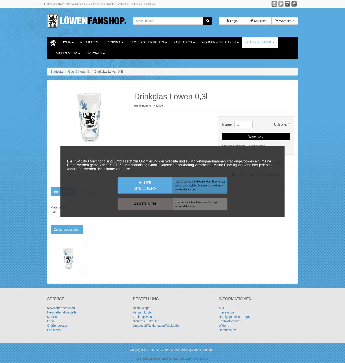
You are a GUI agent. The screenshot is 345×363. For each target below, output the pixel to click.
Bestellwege (141, 308)
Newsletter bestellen (61, 308)
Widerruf (224, 325)
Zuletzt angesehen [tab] (66, 229)
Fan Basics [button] (184, 42)
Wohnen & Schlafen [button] (220, 42)
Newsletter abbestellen (62, 312)
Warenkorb (284, 21)
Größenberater (57, 325)
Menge (226, 124)
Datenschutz (227, 330)
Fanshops (54, 330)
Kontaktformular (229, 321)
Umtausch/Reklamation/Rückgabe (156, 325)
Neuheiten (89, 42)
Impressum (226, 312)
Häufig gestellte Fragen (235, 317)
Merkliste (258, 21)
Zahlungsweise (143, 317)
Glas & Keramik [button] (259, 42)
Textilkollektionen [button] (148, 42)
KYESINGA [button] (114, 42)
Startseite (56, 71)
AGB (222, 308)
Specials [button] (96, 53)
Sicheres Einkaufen (146, 321)
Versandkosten (143, 312)
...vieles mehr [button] (67, 53)
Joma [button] (68, 42)
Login (232, 21)
